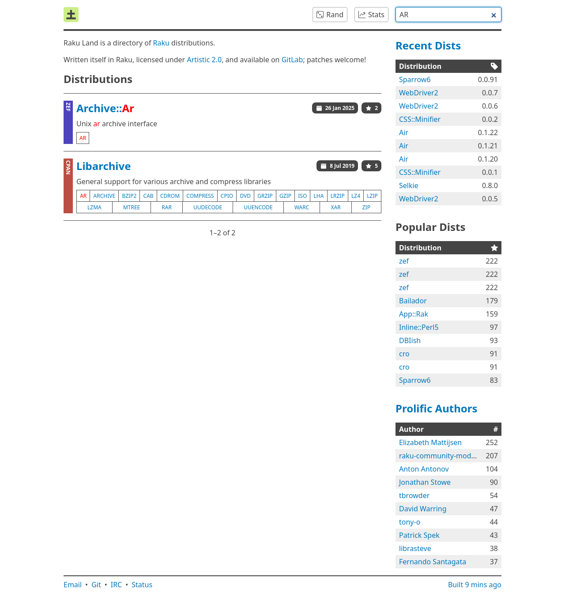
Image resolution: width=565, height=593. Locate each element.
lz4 (355, 196)
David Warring (423, 509)
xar (335, 207)
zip (366, 207)
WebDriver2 (418, 93)
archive (105, 196)
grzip (264, 196)
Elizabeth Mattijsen (430, 442)
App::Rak (413, 314)
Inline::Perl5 (419, 327)
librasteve (415, 548)
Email (73, 584)
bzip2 (129, 196)
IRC (116, 584)
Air (403, 132)
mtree (131, 207)
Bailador (413, 301)
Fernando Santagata (432, 562)
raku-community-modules (442, 456)
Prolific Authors (437, 408)
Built (474, 584)
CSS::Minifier (420, 119)
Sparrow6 (415, 79)
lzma (94, 207)
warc (301, 207)
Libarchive (103, 166)
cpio (227, 196)
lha (319, 196)
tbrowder (414, 495)
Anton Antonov (424, 469)
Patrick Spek (419, 535)
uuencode (258, 207)
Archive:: (105, 108)
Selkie (408, 185)
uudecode (207, 207)
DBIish (410, 340)
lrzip (338, 196)
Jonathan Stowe (425, 482)
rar (167, 207)
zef (404, 261)
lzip (372, 196)
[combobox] (448, 14)
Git (96, 584)
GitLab (292, 59)
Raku (161, 43)
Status (142, 584)
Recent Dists (428, 45)
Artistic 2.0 (204, 59)
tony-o (409, 522)
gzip (285, 196)
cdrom (170, 196)
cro (404, 354)
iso (302, 196)
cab (148, 196)
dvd (245, 196)
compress (200, 196)
